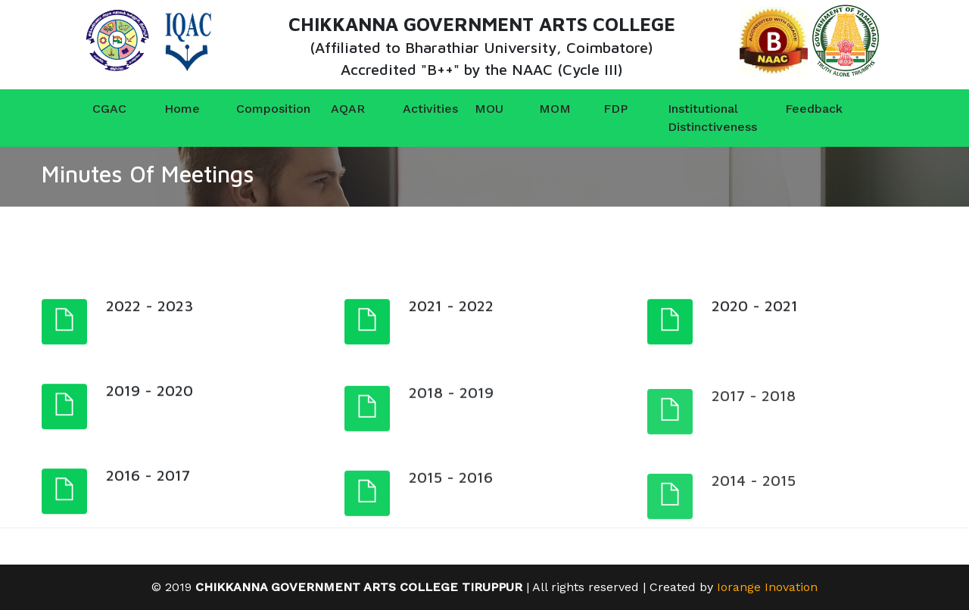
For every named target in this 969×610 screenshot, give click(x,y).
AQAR (341, 108)
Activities (413, 108)
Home (174, 108)
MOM (546, 108)
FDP (610, 108)
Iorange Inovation (767, 587)
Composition (258, 108)
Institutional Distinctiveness (701, 117)
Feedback (795, 108)
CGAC (103, 108)
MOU (481, 108)
